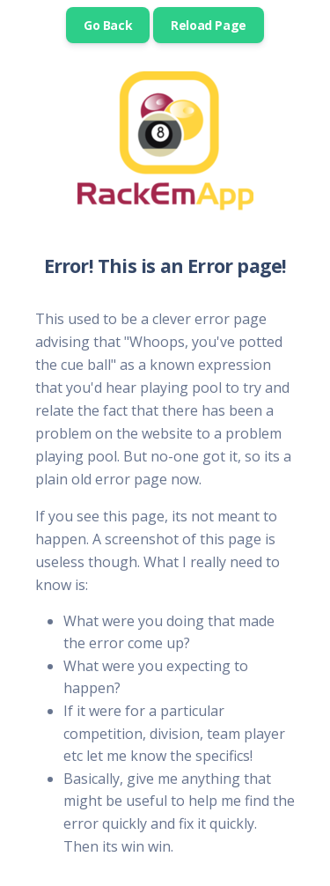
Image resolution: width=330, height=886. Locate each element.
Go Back (108, 25)
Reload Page (208, 25)
